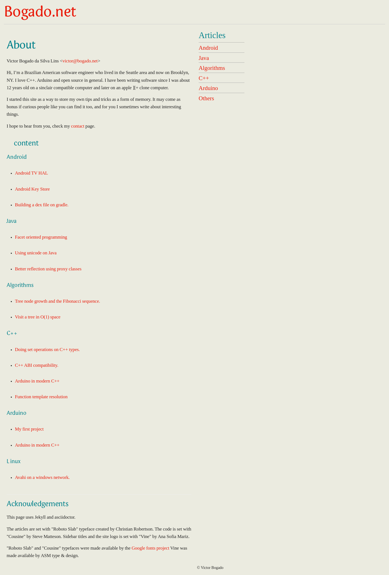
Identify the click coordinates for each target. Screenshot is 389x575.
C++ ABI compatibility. (36, 365)
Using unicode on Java (36, 252)
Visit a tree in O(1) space (37, 317)
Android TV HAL (31, 173)
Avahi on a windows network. (42, 477)
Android (208, 47)
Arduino (208, 88)
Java (204, 58)
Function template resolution (41, 396)
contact (77, 126)
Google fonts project (150, 548)
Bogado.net (40, 13)
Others (206, 98)
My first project (29, 429)
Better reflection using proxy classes (48, 268)
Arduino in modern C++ (37, 381)
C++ (204, 78)
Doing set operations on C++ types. (47, 349)
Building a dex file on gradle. (41, 204)
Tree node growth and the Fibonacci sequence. (57, 301)
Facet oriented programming (41, 237)
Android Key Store (32, 189)
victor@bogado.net (79, 61)
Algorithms (212, 68)
